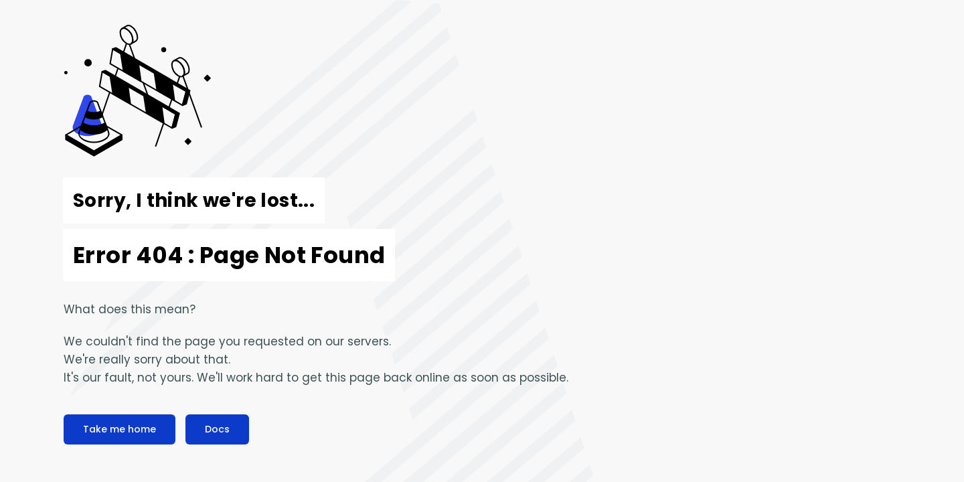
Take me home (119, 429)
